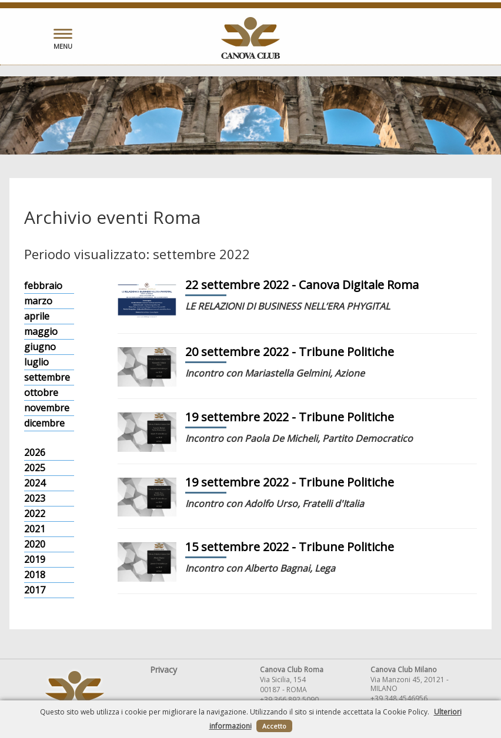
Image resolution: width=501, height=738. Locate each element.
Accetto (274, 726)
